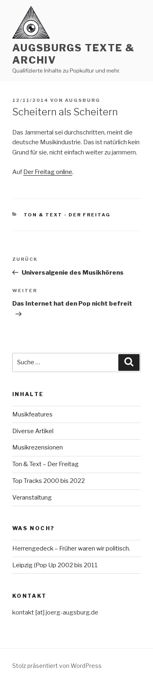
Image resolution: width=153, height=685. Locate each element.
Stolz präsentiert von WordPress (57, 665)
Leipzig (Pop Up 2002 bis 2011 (55, 565)
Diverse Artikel (32, 431)
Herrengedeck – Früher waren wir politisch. (71, 548)
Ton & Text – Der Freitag (45, 464)
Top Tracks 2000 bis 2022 (48, 481)
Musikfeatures (32, 414)
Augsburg (82, 100)
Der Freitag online (47, 172)
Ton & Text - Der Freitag (67, 215)
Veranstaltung (32, 497)
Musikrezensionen (37, 447)
